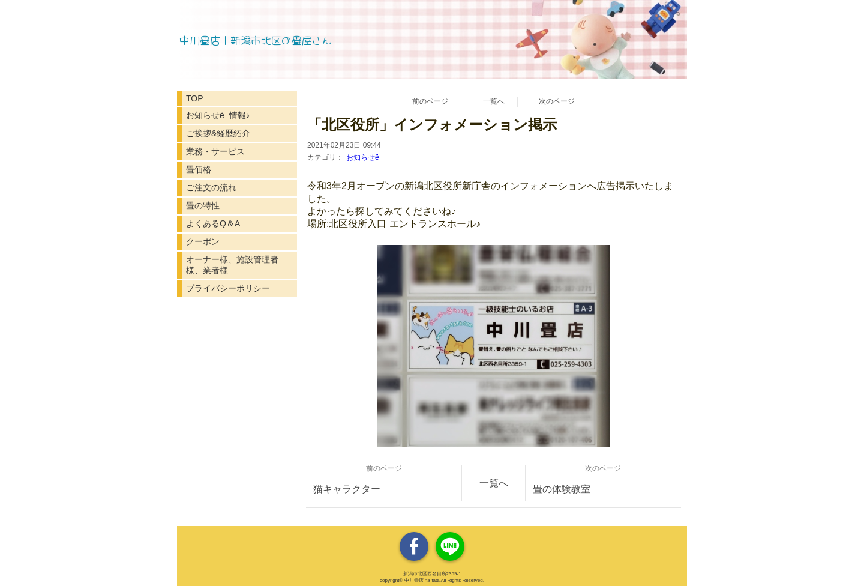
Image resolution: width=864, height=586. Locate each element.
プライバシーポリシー (228, 288)
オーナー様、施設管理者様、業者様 (232, 265)
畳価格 (198, 169)
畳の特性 (203, 205)
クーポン (203, 241)
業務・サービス (215, 151)
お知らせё (362, 157)
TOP (194, 98)
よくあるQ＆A (213, 223)
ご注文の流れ (211, 187)
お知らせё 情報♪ (218, 115)
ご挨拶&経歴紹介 (218, 133)
